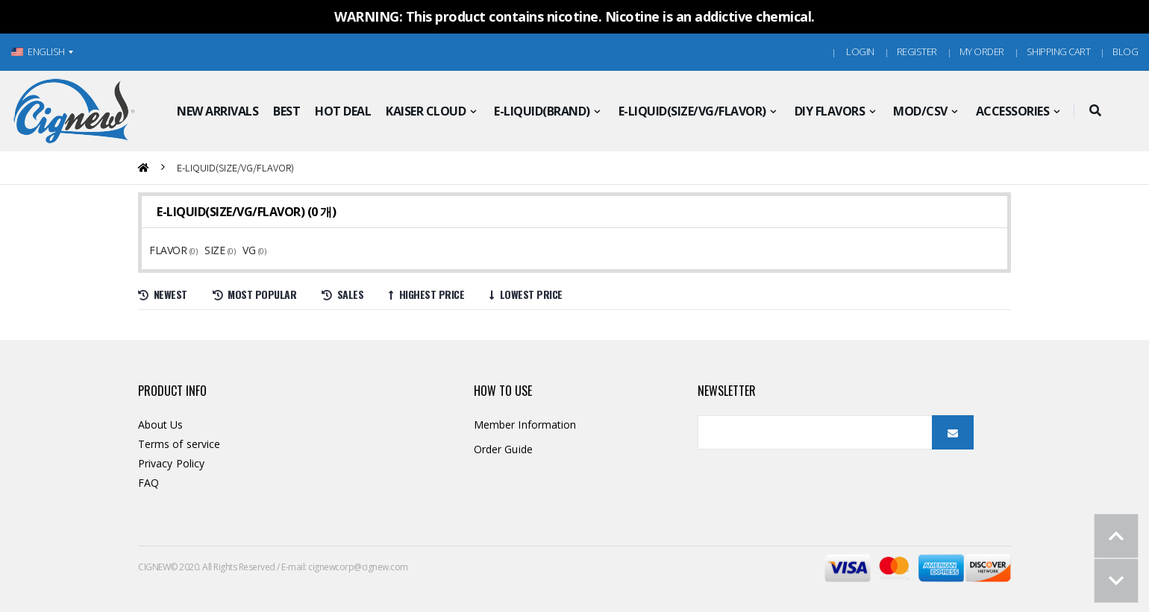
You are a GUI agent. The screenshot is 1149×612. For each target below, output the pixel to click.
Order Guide (503, 449)
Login (860, 51)
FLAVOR (169, 250)
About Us (161, 424)
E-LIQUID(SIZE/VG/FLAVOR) (692, 111)
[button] (1095, 111)
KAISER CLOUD (426, 111)
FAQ (148, 483)
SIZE (216, 250)
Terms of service (179, 444)
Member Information (525, 424)
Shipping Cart (1059, 51)
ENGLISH (38, 51)
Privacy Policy (171, 463)
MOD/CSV (920, 111)
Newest (162, 294)
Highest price (426, 294)
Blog (1125, 51)
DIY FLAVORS (830, 111)
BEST (286, 111)
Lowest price (526, 294)
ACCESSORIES (1013, 111)
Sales (342, 294)
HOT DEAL (343, 111)
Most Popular (255, 294)
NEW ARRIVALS (217, 111)
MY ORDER (981, 51)
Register (917, 51)
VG (250, 250)
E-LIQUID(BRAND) (542, 111)
